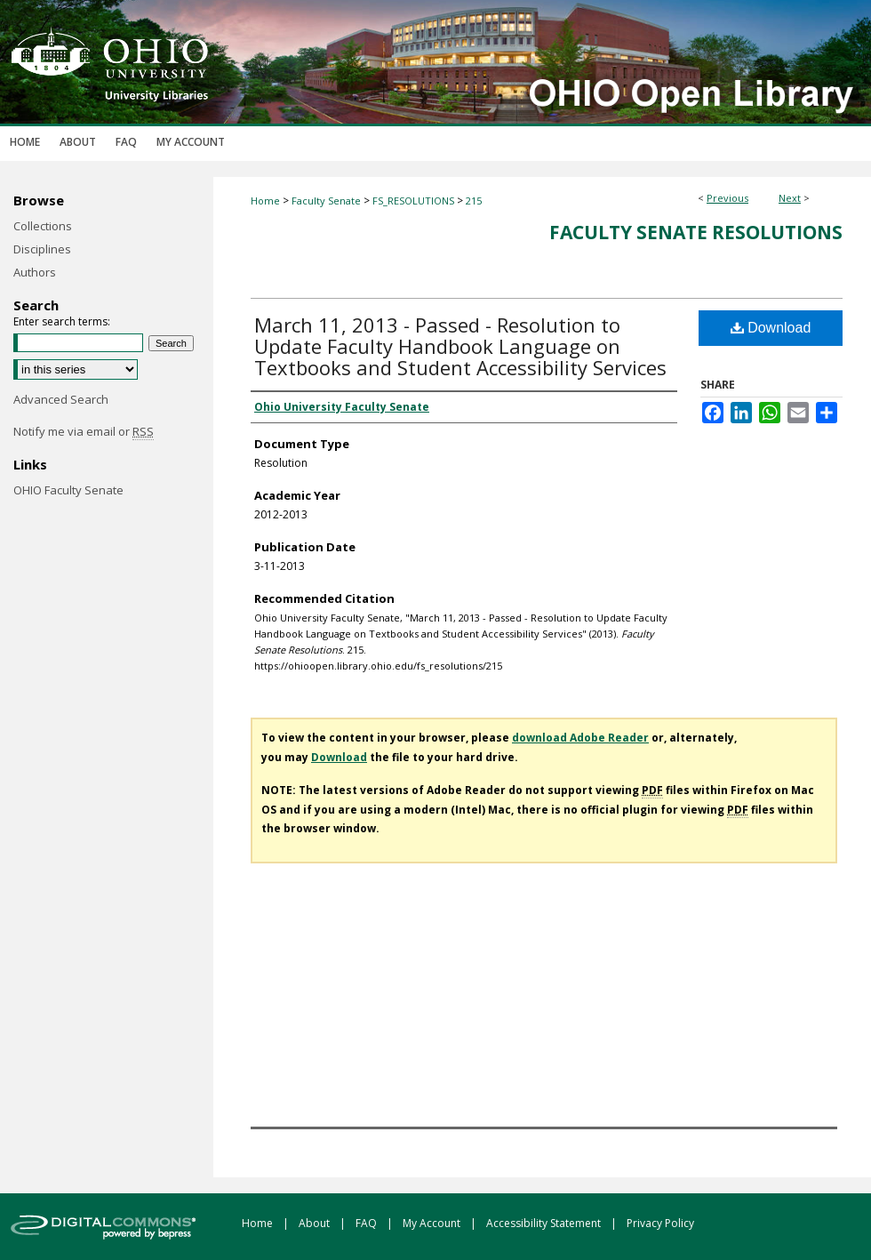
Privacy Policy (660, 1223)
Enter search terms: (61, 321)
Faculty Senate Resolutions (696, 232)
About (315, 1223)
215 (474, 200)
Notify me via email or (83, 431)
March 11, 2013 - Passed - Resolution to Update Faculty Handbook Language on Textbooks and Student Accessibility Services (460, 346)
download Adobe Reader (580, 737)
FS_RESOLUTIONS (413, 200)
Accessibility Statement (544, 1223)
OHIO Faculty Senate (68, 490)
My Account (433, 1223)
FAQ (368, 1223)
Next (790, 198)
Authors (34, 272)
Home (265, 200)
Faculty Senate (326, 200)
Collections (42, 226)
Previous (727, 198)
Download (771, 327)
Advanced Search (60, 399)
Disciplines (42, 249)
